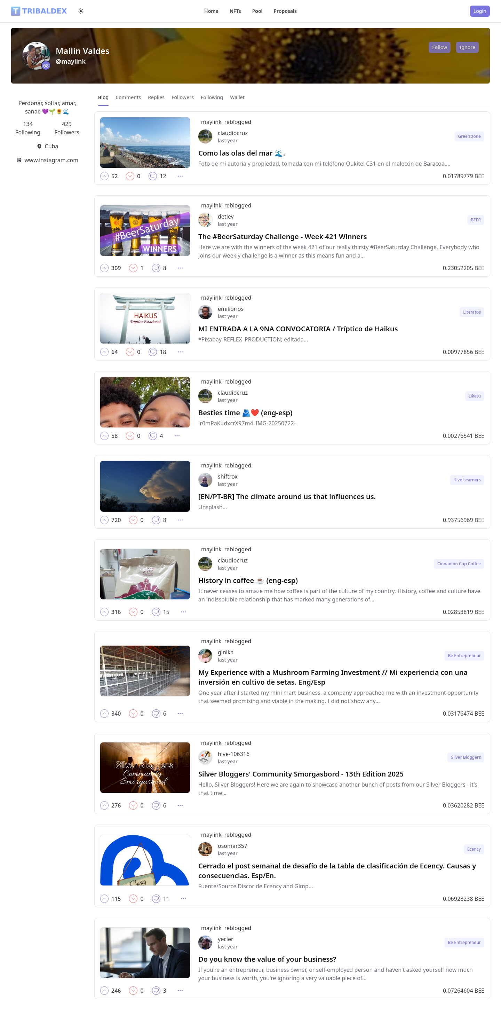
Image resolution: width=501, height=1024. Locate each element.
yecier (225, 939)
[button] (104, 176)
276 (116, 805)
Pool (257, 11)
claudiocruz (233, 133)
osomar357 (232, 846)
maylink (211, 122)
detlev (226, 216)
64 (114, 352)
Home (211, 11)
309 (116, 268)
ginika (226, 652)
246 (116, 990)
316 (116, 612)
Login (480, 11)
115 (116, 898)
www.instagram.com (51, 160)
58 (114, 436)
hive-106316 (233, 754)
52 (114, 176)
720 (116, 520)
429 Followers (66, 128)
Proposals (285, 11)
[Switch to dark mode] (80, 11)
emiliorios (231, 309)
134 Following (27, 128)
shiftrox (228, 476)
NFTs (235, 11)
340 (116, 713)
